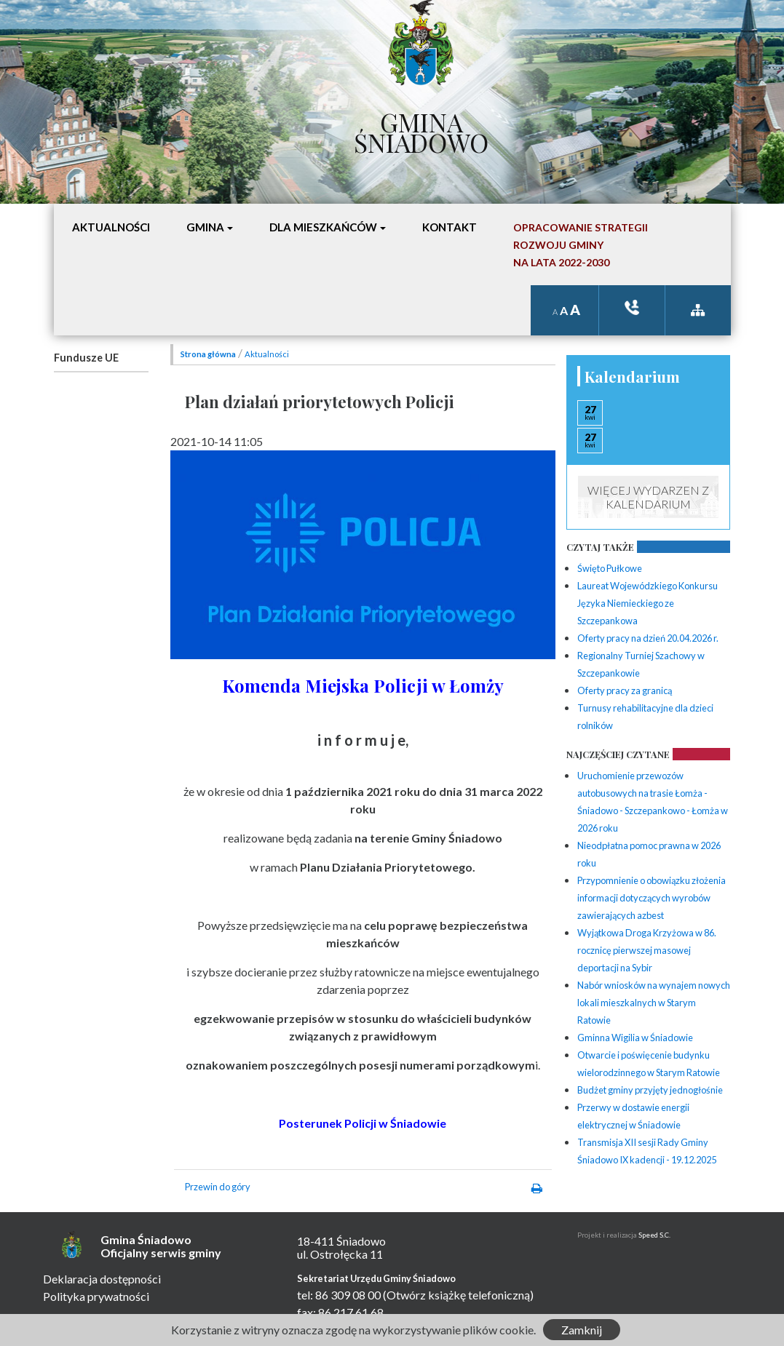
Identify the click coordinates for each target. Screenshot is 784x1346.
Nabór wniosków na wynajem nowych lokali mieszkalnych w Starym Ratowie (653, 1002)
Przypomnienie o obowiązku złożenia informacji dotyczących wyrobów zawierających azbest (651, 898)
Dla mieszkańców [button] (323, 227)
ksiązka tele (632, 307)
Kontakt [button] (449, 227)
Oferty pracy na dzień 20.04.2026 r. (647, 638)
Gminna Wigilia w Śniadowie (635, 1037)
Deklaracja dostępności (102, 1279)
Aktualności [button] (111, 227)
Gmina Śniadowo (421, 129)
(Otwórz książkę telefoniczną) (458, 1295)
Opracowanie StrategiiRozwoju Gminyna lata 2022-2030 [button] (580, 244)
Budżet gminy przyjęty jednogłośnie (650, 1090)
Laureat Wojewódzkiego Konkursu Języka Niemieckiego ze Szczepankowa (647, 603)
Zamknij (581, 1330)
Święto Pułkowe (609, 568)
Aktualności (267, 354)
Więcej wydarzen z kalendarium (648, 497)
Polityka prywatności (96, 1296)
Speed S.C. (654, 1235)
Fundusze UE (86, 357)
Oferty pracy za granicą (624, 690)
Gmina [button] (205, 227)
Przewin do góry (217, 1186)
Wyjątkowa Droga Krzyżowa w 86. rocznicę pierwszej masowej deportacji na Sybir (646, 950)
